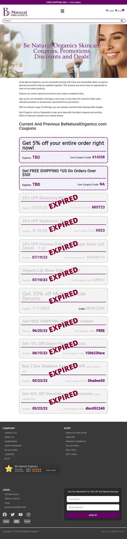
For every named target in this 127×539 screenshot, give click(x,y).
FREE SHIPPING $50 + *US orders (63, 2)
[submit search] (122, 21)
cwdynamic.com (116, 531)
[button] (62, 11)
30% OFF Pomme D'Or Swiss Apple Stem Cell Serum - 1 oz (63, 246)
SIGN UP (93, 515)
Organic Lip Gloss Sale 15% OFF (51, 270)
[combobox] (64, 21)
